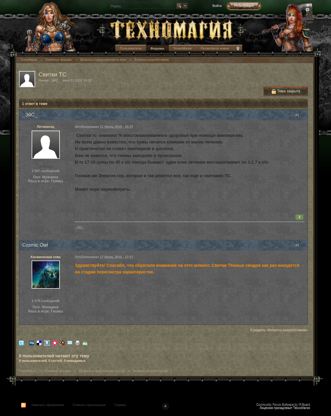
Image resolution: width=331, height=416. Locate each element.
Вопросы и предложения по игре (102, 371)
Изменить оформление (48, 405)
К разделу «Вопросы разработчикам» (279, 330)
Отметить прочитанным (89, 405)
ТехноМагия (182, 48)
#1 (300, 115)
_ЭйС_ (79, 227)
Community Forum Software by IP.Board (283, 404)
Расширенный (307, 9)
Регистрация (244, 6)
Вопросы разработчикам (150, 371)
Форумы (157, 48)
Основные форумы (57, 371)
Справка (120, 405)
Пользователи (130, 48)
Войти (217, 6)
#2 (300, 245)
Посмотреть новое (215, 48)
